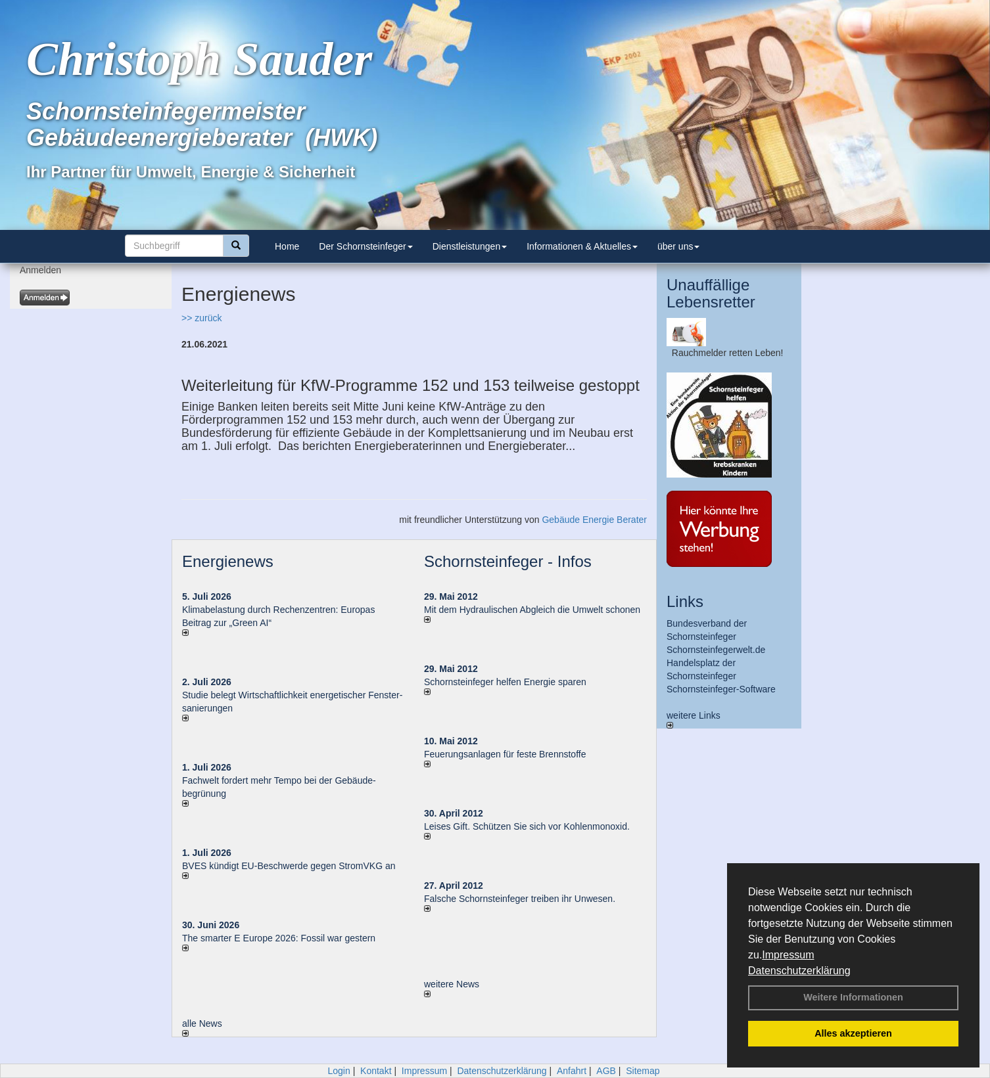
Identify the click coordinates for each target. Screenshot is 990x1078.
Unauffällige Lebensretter (711, 293)
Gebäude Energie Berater (594, 519)
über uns (678, 246)
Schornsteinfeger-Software (721, 689)
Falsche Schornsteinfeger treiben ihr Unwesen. (519, 898)
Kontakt (375, 1071)
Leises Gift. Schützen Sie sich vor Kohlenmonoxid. (527, 826)
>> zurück (201, 318)
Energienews (227, 561)
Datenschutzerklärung (799, 970)
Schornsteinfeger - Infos (508, 561)
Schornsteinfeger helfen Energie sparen (505, 682)
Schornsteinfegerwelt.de (716, 649)
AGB (606, 1071)
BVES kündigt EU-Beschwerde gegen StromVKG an (289, 866)
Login (338, 1071)
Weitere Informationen (853, 997)
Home (287, 246)
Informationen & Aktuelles (582, 246)
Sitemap (642, 1071)
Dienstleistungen (470, 246)
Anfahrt (571, 1071)
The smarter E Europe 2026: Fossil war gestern (278, 938)
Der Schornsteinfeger (365, 246)
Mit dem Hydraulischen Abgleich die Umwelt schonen (532, 609)
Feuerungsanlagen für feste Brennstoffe (505, 754)
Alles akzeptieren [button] (853, 1033)
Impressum (788, 954)
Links (685, 601)
